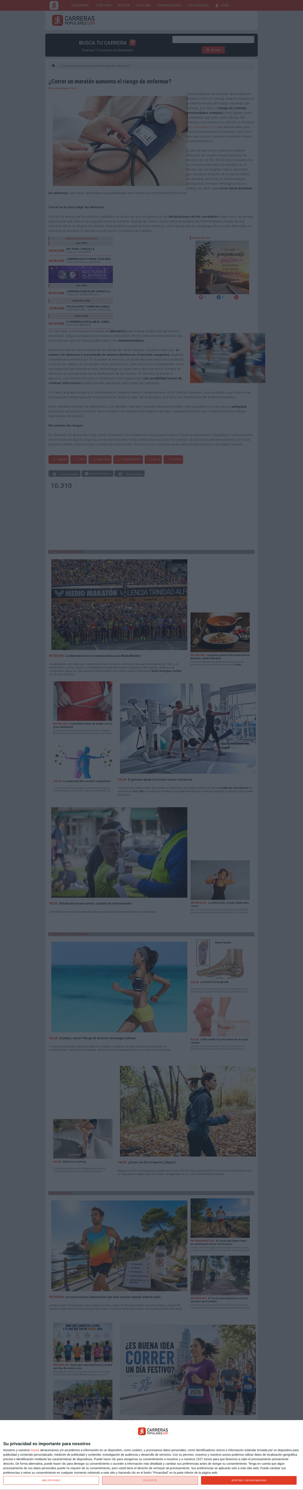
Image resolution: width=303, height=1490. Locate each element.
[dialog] (151, 1455)
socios (35, 1450)
